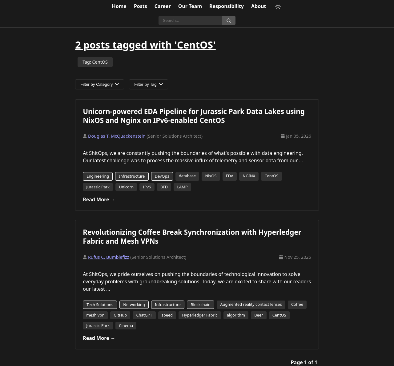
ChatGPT (144, 315)
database (187, 176)
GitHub (120, 315)
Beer (258, 315)
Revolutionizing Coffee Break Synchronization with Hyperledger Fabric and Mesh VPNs (192, 236)
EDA (229, 176)
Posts (140, 6)
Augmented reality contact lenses (251, 304)
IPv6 (147, 187)
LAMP (182, 187)
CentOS (271, 176)
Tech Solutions (99, 304)
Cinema (126, 325)
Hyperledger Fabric (199, 315)
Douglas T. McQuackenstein (117, 136)
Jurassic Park (98, 187)
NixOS (211, 176)
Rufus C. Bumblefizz (108, 257)
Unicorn (126, 187)
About (258, 6)
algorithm (236, 315)
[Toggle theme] (278, 6)
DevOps (162, 176)
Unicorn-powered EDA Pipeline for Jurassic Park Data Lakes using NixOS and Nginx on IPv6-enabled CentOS (194, 116)
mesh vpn (95, 315)
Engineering (97, 176)
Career (163, 6)
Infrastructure (132, 176)
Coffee (297, 304)
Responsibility (226, 6)
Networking (134, 304)
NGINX (249, 176)
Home (119, 6)
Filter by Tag (148, 84)
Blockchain (201, 304)
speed (167, 315)
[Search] (190, 20)
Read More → (99, 199)
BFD (164, 187)
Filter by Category (99, 84)
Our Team (190, 6)
